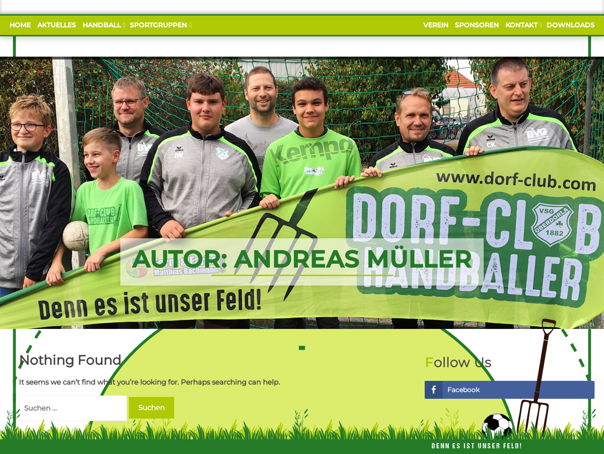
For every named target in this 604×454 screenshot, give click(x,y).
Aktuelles (56, 25)
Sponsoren (477, 25)
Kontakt (522, 25)
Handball (103, 25)
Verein (435, 25)
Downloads (570, 25)
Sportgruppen (159, 25)
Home (20, 25)
